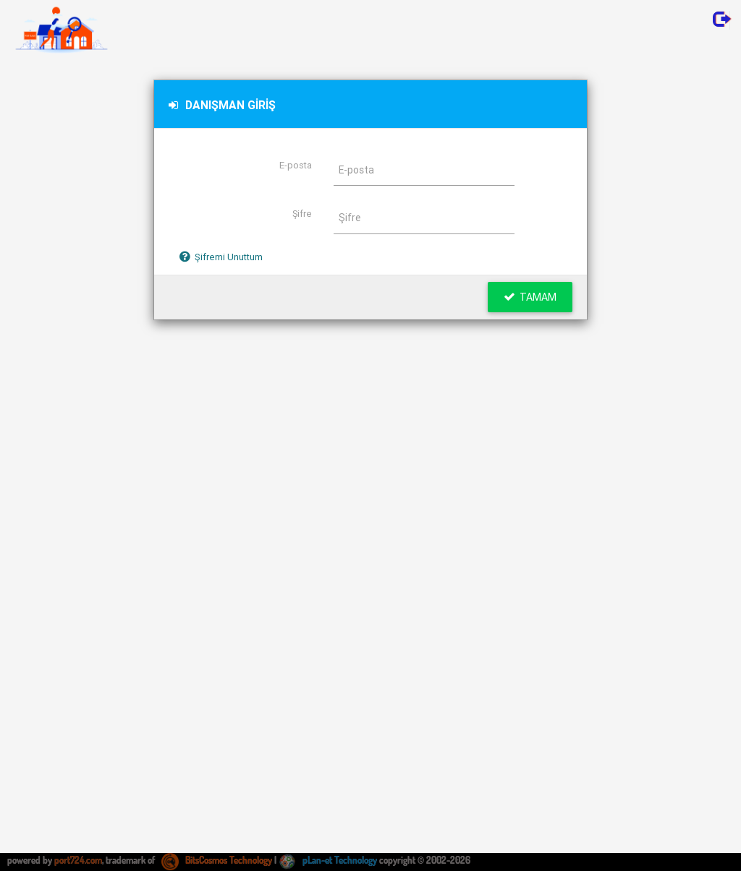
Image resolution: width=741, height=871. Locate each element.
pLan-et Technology (328, 860)
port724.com (78, 860)
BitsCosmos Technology (216, 860)
